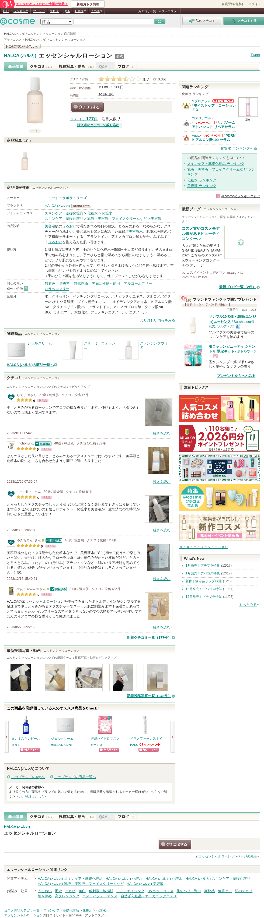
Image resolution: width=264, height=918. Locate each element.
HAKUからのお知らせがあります (150, 744)
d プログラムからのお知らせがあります (222, 101)
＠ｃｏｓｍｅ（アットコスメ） (203, 547)
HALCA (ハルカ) (20, 55)
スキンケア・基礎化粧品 (64, 213)
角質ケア (225, 891)
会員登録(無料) (232, 4)
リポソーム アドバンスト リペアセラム (213, 125)
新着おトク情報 (88, 4)
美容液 (156, 219)
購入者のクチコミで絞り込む (98, 125)
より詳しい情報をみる (157, 320)
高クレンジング (67, 896)
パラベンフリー (57, 289)
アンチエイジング (130, 891)
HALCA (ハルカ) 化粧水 (124, 879)
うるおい (69, 226)
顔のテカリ (243, 891)
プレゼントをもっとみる (236, 376)
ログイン (254, 4)
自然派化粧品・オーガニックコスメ (149, 896)
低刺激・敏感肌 (101, 891)
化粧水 (92, 213)
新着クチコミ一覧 (149, 637)
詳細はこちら (34, 797)
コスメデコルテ (203, 118)
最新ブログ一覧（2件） (237, 287)
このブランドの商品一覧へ (75, 777)
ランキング (20, 11)
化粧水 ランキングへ (237, 148)
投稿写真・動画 (76, 66)
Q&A (67, 11)
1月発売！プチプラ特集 (203, 565)
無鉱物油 (81, 283)
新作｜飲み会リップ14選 (204, 581)
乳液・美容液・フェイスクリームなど (117, 219)
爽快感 (209, 891)
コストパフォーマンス (99, 896)
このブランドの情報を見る (22, 46)
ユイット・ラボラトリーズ (66, 198)
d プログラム (201, 101)
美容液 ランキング (201, 186)
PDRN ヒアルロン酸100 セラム (213, 137)
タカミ (15, 744)
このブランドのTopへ (28, 777)
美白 (82, 891)
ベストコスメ (168, 11)
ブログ (54, 11)
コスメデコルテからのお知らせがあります (203, 122)
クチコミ (41, 66)
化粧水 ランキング (201, 180)
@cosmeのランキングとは (240, 196)
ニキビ (70, 891)
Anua (196, 135)
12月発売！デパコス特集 (204, 589)
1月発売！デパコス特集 (203, 573)
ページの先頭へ (229, 856)
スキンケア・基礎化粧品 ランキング (215, 164)
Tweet (255, 55)
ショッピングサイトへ (30, 750)
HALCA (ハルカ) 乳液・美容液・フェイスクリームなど (81, 884)
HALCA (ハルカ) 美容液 (145, 884)
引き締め (45, 896)
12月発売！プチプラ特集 (204, 597)
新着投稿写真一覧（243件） (149, 696)
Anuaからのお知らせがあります (211, 135)
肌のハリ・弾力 (188, 891)
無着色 (50, 283)
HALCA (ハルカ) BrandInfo (82, 206)
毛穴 (58, 891)
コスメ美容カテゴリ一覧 (22, 910)
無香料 (64, 283)
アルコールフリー (138, 283)
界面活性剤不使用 (106, 283)
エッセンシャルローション (76, 55)
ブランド (39, 11)
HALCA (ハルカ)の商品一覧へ (30, 365)
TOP (6, 11)
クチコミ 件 (84, 119)
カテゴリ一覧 (147, 11)
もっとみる (248, 605)
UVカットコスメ (160, 891)
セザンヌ (96, 744)
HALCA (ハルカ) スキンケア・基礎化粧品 (70, 879)
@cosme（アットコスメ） (87, 915)
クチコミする (87, 107)
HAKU (134, 744)
